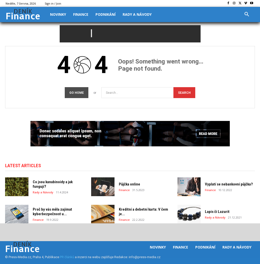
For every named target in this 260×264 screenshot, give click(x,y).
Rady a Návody (43, 192)
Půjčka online (129, 184)
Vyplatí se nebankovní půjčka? (229, 184)
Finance (124, 190)
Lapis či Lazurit (217, 211)
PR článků (67, 257)
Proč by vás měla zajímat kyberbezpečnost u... (52, 211)
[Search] (184, 92)
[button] (246, 14)
